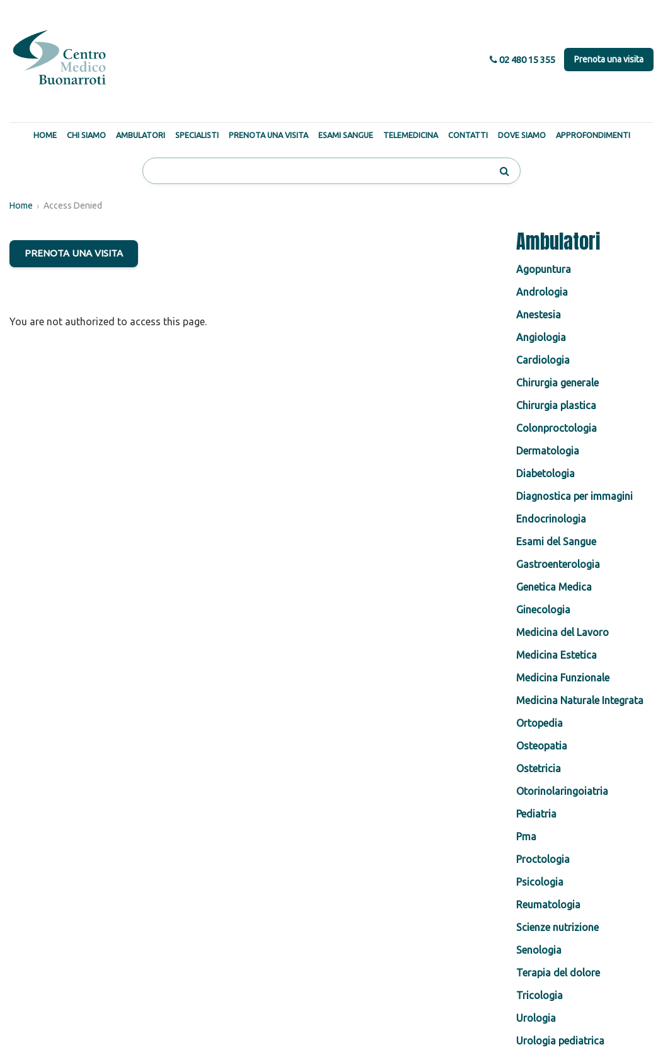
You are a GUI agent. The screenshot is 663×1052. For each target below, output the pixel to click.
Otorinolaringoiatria (562, 791)
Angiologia (541, 337)
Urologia (536, 1018)
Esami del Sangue (556, 541)
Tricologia (539, 995)
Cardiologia (543, 360)
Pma (526, 836)
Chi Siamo (86, 134)
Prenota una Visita (268, 134)
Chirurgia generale (557, 382)
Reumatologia (548, 904)
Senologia (539, 950)
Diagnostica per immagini (574, 496)
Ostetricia (538, 768)
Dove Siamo (522, 134)
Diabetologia (545, 473)
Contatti (468, 134)
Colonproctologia (556, 428)
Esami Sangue (345, 134)
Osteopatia (541, 745)
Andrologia (542, 292)
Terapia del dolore (558, 972)
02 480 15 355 (522, 59)
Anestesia (538, 314)
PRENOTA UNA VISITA (74, 253)
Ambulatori (140, 134)
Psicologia (539, 881)
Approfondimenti (593, 134)
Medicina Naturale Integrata (579, 700)
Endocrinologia (551, 518)
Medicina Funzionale (562, 677)
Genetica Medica (554, 586)
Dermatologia (547, 450)
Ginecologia (543, 609)
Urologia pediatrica (560, 1040)
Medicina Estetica (556, 655)
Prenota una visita (608, 59)
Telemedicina (410, 134)
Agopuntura (543, 269)
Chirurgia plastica (556, 405)
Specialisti (197, 134)
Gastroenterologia (558, 564)
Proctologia (543, 859)
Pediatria (536, 813)
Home (45, 134)
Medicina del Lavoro (562, 632)
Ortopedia (539, 723)
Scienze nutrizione (557, 927)
